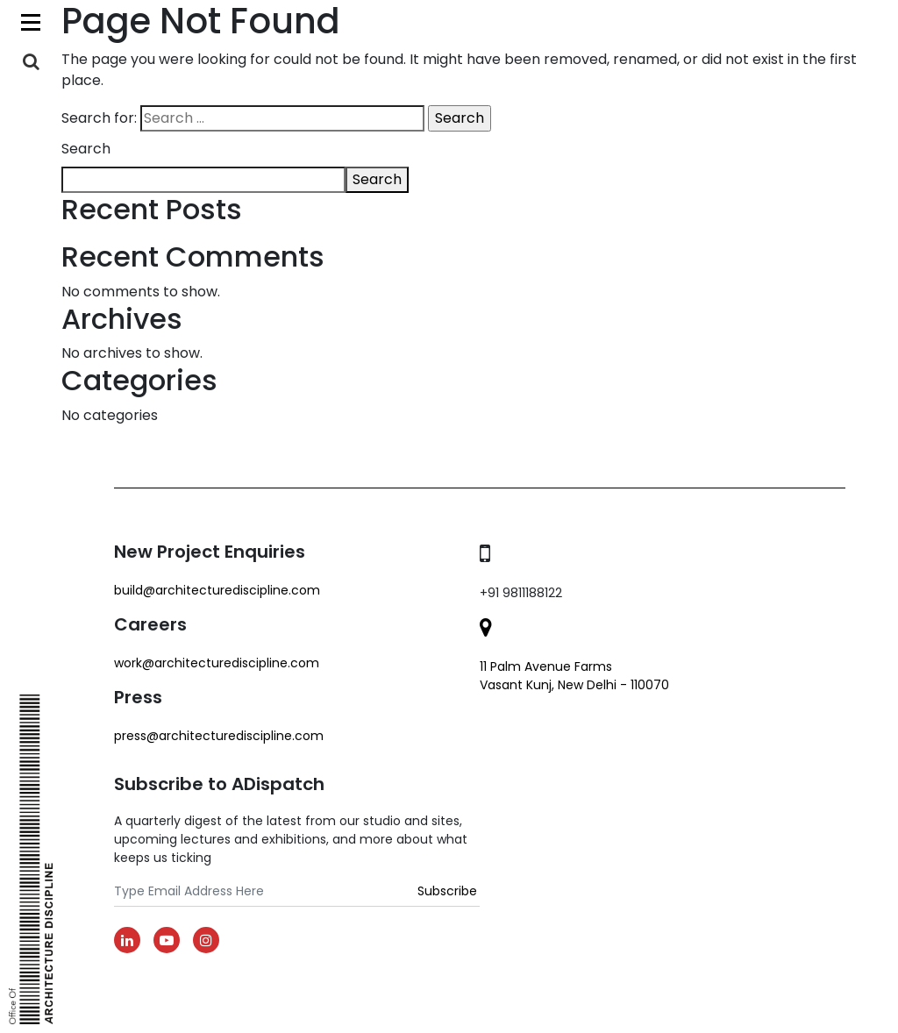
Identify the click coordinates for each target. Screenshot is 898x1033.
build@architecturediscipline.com (217, 590)
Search (85, 149)
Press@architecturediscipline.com (219, 735)
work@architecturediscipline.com (216, 663)
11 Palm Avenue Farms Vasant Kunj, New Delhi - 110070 (574, 676)
